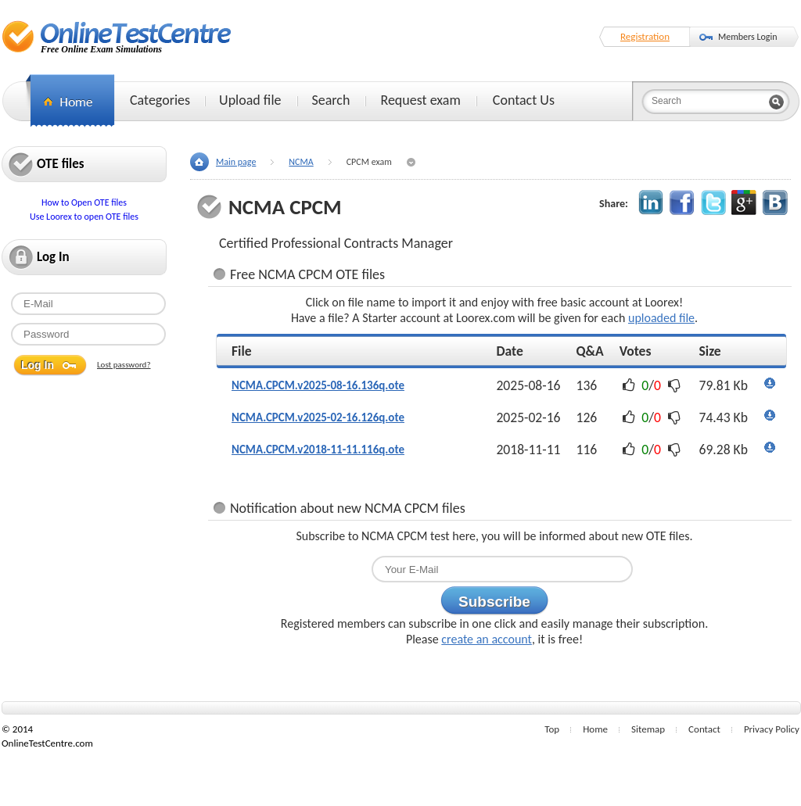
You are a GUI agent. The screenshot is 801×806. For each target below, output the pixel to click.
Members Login (748, 36)
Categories (160, 100)
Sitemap (648, 729)
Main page (236, 161)
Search (331, 100)
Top (551, 729)
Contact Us (524, 100)
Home (595, 729)
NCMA (301, 161)
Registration (645, 36)
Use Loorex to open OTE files (84, 216)
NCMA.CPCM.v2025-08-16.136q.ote (318, 385)
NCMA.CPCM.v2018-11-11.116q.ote (318, 449)
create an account (486, 639)
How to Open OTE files (84, 202)
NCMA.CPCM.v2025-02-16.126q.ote (318, 417)
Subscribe (494, 601)
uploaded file (661, 317)
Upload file (250, 100)
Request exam (420, 100)
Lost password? (124, 365)
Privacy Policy (771, 729)
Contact (704, 729)
